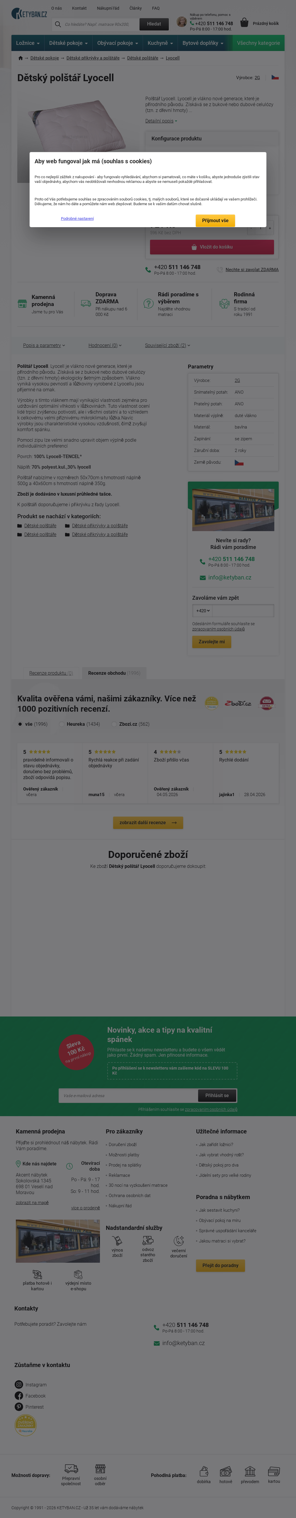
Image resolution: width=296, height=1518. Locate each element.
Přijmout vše (215, 220)
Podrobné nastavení (77, 218)
